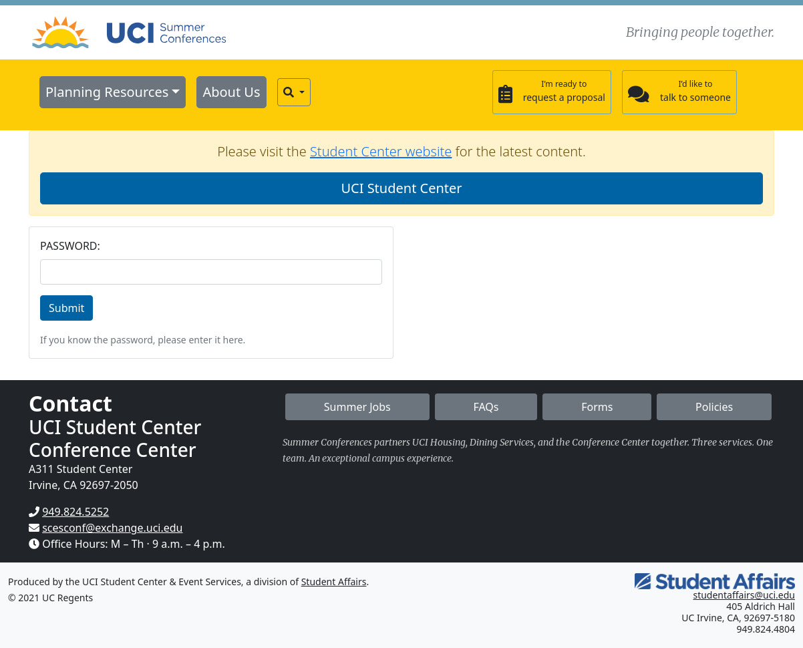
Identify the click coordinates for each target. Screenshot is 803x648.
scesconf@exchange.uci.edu (112, 527)
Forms (597, 406)
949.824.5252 (75, 511)
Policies (714, 406)
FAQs (485, 406)
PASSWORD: (70, 245)
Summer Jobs (357, 406)
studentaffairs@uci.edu (744, 595)
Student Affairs (334, 581)
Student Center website (381, 151)
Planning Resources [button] (106, 92)
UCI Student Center (401, 188)
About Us (231, 92)
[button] (294, 92)
